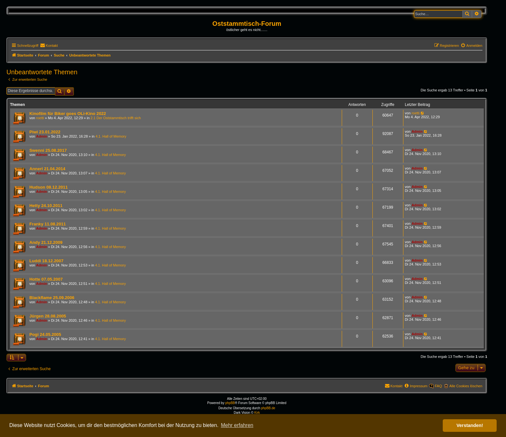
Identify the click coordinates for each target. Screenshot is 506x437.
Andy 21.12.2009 (46, 242)
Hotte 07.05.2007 (46, 279)
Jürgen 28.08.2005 (47, 316)
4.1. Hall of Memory (111, 136)
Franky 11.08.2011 (47, 224)
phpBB (230, 403)
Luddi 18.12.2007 (46, 260)
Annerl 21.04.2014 (47, 168)
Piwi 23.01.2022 (44, 132)
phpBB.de (268, 408)
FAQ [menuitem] (438, 386)
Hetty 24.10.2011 (46, 205)
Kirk (257, 412)
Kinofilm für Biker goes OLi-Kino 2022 (67, 113)
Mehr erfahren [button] (237, 425)
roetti (40, 118)
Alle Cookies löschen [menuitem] (465, 386)
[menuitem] (49, 45)
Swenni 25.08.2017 (48, 150)
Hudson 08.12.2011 (48, 187)
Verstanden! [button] (470, 425)
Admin (41, 136)
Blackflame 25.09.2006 (51, 297)
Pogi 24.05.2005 (45, 334)
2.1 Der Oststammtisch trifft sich (116, 118)
